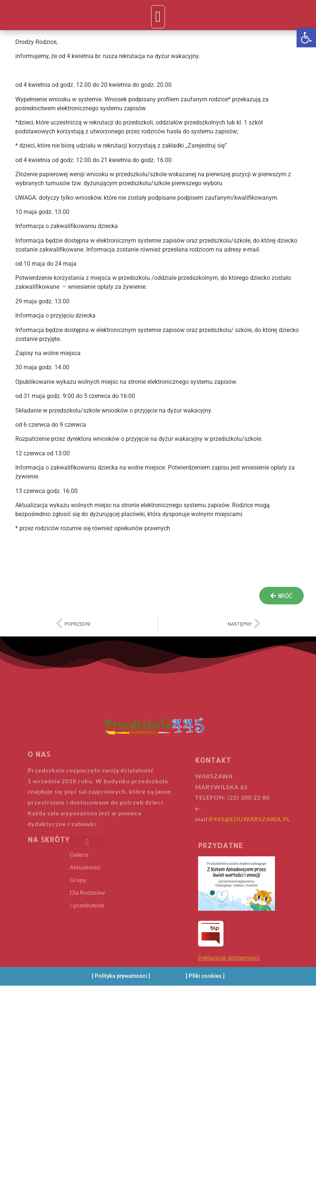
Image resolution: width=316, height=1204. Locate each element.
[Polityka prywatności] (121, 976)
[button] (306, 37)
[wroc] (281, 595)
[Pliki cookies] (205, 976)
